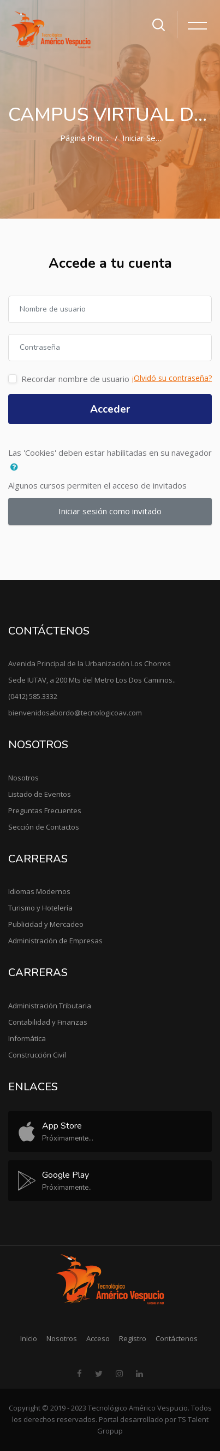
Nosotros (23, 778)
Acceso (98, 1338)
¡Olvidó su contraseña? (172, 378)
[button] (16, 467)
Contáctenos (177, 1338)
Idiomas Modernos (39, 891)
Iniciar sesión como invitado (110, 511)
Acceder (110, 409)
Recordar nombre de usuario (75, 378)
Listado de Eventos (39, 794)
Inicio (28, 1338)
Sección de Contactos (43, 827)
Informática (27, 1038)
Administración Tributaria (49, 1006)
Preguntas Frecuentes (44, 810)
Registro (132, 1338)
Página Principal (89, 137)
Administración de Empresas (55, 940)
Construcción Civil (37, 1055)
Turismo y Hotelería (40, 908)
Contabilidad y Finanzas (47, 1022)
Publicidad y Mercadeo (46, 924)
